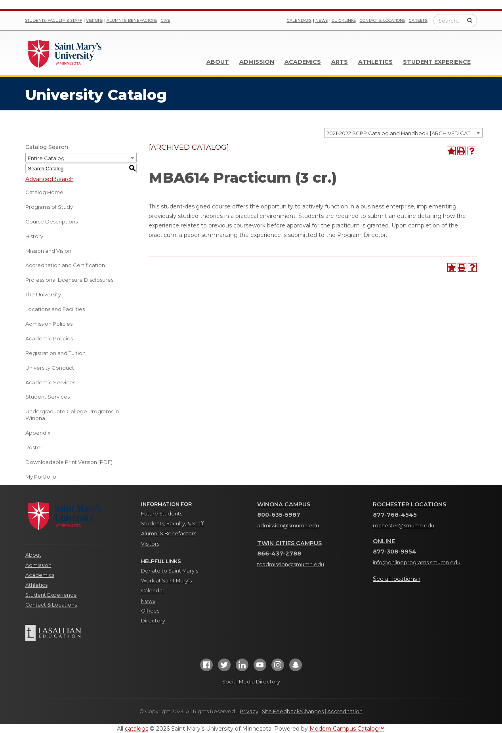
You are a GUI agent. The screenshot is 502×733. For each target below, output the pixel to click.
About (217, 61)
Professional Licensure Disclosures (69, 280)
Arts (339, 61)
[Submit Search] (469, 20)
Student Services (47, 396)
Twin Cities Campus (289, 543)
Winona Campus (283, 504)
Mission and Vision (48, 251)
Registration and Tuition (55, 353)
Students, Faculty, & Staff (172, 524)
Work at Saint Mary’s (166, 581)
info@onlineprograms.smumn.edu (416, 562)
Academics (302, 61)
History (34, 236)
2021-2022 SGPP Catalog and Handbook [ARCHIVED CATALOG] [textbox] (404, 133)
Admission (256, 61)
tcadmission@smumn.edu (290, 564)
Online (384, 541)
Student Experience (437, 61)
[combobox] (403, 132)
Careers (418, 20)
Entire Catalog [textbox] (46, 158)
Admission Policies (49, 324)
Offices (150, 611)
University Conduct (49, 368)
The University (43, 294)
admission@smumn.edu (288, 526)
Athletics (375, 61)
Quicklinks (344, 20)
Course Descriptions (51, 221)
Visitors (94, 20)
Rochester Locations (409, 504)
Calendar (152, 591)
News (321, 20)
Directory (153, 621)
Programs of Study (49, 207)
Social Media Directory (251, 682)
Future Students (161, 514)
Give (165, 20)
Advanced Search (49, 179)
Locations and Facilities (55, 309)
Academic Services (50, 382)
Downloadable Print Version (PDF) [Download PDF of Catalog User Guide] (69, 462)
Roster (33, 447)
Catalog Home (44, 192)
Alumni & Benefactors (132, 20)
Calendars (299, 20)
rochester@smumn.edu (403, 526)
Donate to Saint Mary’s (169, 571)
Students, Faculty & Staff (53, 20)
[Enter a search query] (455, 20)
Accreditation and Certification (65, 265)
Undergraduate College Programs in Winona (72, 414)
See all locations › (396, 578)
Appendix (37, 432)
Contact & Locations (382, 20)
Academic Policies (49, 338)
